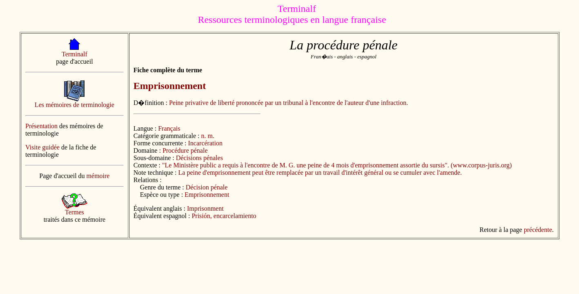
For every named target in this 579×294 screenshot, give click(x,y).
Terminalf (74, 54)
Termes (74, 212)
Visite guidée (42, 147)
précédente (538, 229)
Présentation (41, 125)
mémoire (98, 175)
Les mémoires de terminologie (74, 104)
